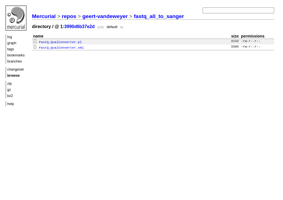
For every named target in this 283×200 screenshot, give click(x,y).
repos (69, 16)
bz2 (10, 96)
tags (10, 49)
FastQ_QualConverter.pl (57, 41)
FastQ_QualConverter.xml (58, 47)
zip (9, 83)
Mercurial (44, 16)
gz (9, 90)
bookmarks (16, 55)
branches (14, 61)
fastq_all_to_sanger (159, 16)
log (9, 37)
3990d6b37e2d (79, 26)
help (10, 104)
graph (11, 43)
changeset (15, 69)
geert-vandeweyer (105, 16)
